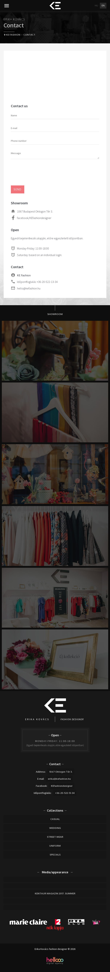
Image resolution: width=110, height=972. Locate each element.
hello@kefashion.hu (28, 288)
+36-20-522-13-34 (65, 792)
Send (18, 189)
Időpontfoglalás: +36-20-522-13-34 (37, 282)
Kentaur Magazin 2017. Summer (55, 893)
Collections (55, 810)
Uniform (55, 845)
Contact (55, 764)
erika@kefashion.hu (59, 778)
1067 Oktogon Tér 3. (60, 771)
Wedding (55, 827)
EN (103, 5)
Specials (55, 854)
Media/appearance (55, 872)
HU (96, 5)
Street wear (55, 836)
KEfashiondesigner (61, 785)
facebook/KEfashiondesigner (34, 218)
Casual (55, 819)
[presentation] (38, 173)
